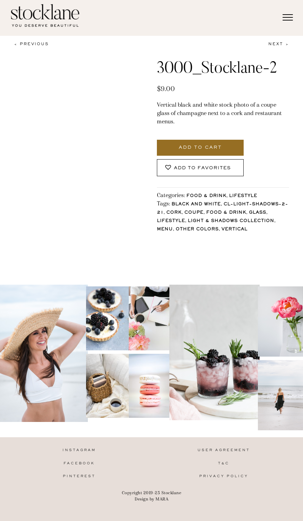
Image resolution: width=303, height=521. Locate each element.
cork (174, 213)
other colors (197, 229)
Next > (278, 44)
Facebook (79, 463)
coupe (193, 213)
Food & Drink (206, 196)
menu (165, 229)
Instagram (79, 450)
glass (257, 213)
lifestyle (171, 221)
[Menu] (288, 18)
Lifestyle (243, 196)
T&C (223, 463)
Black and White (196, 204)
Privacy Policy (223, 476)
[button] (200, 167)
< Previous (31, 44)
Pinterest (79, 476)
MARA (161, 499)
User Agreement (223, 450)
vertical (234, 229)
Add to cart (200, 148)
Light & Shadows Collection (231, 221)
